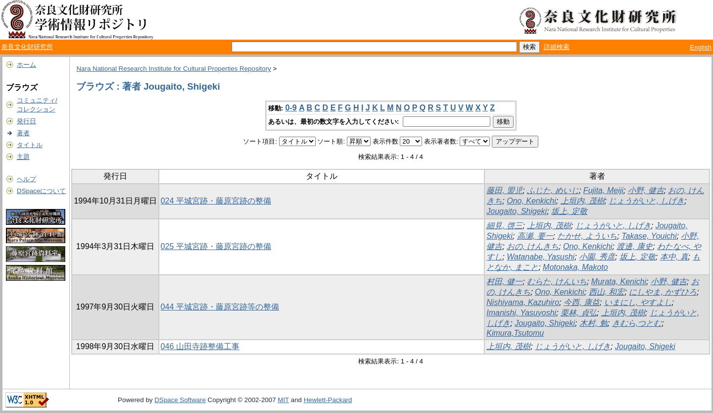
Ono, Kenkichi (531, 201)
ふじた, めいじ (553, 190)
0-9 (291, 107)
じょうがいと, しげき (646, 201)
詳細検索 (557, 47)
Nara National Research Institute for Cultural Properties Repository (173, 68)
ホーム (26, 64)
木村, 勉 (593, 323)
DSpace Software (180, 400)
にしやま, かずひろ (663, 292)
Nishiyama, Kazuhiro (522, 302)
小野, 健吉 (646, 190)
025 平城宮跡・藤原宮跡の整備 (216, 246)
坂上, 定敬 (569, 211)
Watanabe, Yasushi (540, 257)
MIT (283, 400)
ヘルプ (26, 179)
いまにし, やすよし (638, 302)
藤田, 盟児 (504, 190)
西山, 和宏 (607, 292)
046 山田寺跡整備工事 (200, 346)
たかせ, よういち (587, 236)
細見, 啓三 (504, 225)
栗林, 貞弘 (579, 313)
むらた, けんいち (557, 281)
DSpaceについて (41, 191)
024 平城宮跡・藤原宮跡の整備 (216, 201)
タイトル (30, 145)
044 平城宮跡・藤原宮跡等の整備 (220, 307)
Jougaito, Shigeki (516, 211)
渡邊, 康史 (635, 246)
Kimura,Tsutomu (515, 333)
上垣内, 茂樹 (583, 201)
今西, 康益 (582, 302)
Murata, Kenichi (618, 281)
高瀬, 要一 (535, 236)
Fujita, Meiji (603, 190)
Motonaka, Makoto (575, 267)
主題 (23, 156)
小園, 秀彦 (597, 257)
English (701, 47)
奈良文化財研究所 (27, 47)
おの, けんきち (533, 246)
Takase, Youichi (648, 236)
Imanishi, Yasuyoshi (521, 313)
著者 (23, 133)
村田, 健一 (504, 281)
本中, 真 (674, 257)
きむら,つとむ (637, 323)
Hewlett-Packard (328, 400)
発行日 (26, 121)
